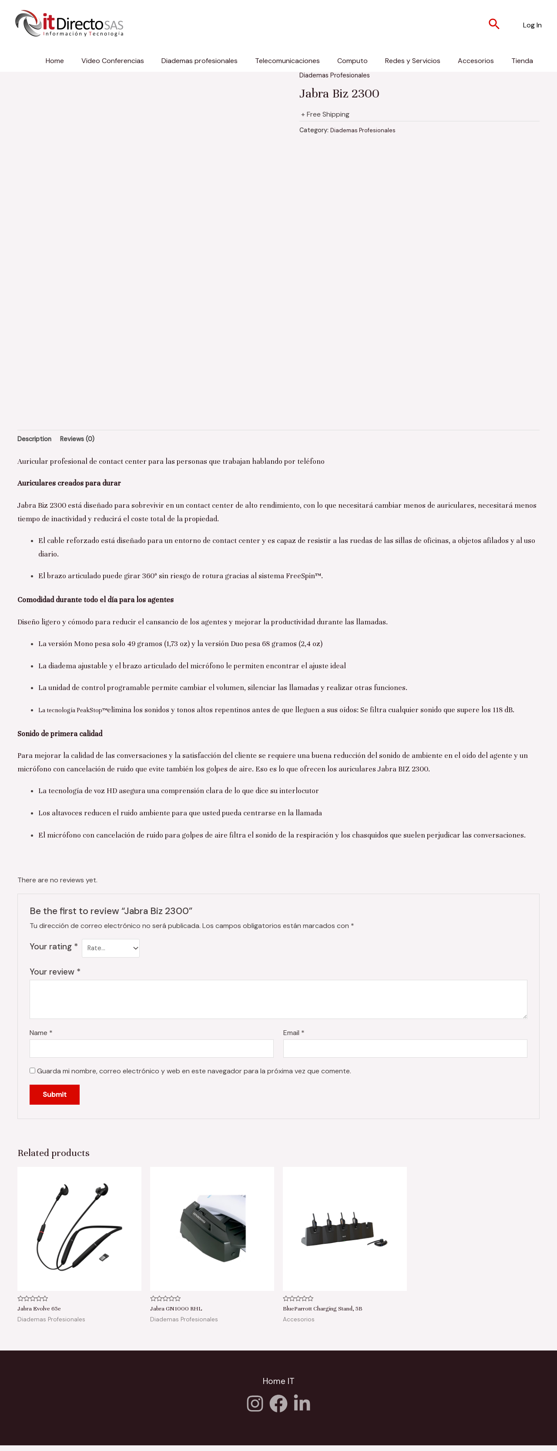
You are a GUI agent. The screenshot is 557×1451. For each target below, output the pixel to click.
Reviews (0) (84, 440)
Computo (352, 60)
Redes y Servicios (412, 60)
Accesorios (476, 60)
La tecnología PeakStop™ (79, 712)
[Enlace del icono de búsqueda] (494, 25)
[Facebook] (278, 1409)
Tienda (522, 60)
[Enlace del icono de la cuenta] (532, 25)
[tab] (36, 440)
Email (294, 1037)
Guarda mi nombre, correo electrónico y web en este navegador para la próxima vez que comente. (194, 1077)
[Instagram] (255, 1409)
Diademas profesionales (199, 60)
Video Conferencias (112, 60)
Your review (55, 976)
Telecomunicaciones (287, 60)
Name (41, 1037)
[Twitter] (302, 1409)
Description (36, 440)
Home (55, 60)
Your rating (54, 948)
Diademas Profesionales (337, 75)
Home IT (279, 1388)
